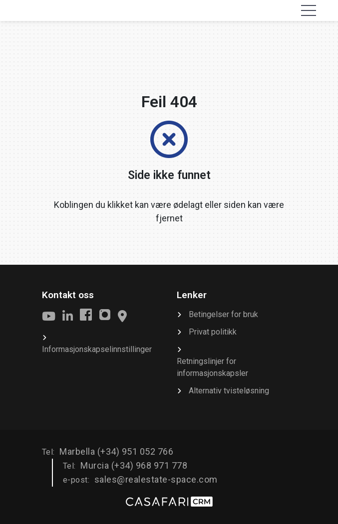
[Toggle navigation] (308, 10)
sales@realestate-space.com (156, 479)
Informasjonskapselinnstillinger (97, 349)
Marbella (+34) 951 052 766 (116, 451)
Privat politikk (213, 332)
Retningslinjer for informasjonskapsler (212, 367)
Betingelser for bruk (223, 314)
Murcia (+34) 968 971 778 (133, 465)
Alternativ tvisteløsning (229, 390)
